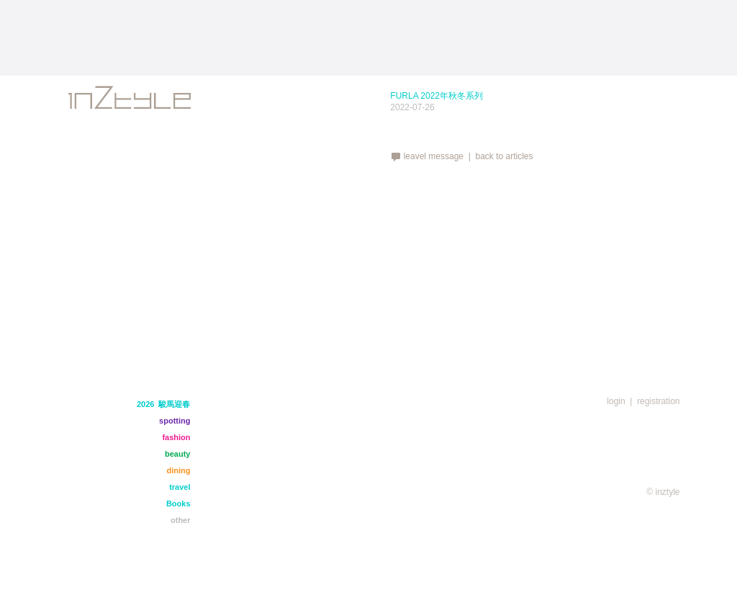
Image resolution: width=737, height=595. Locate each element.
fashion (176, 437)
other (181, 520)
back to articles (504, 156)
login (616, 401)
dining (179, 470)
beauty (177, 453)
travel (179, 487)
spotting (174, 420)
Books (178, 503)
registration (658, 401)
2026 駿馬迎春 (164, 404)
